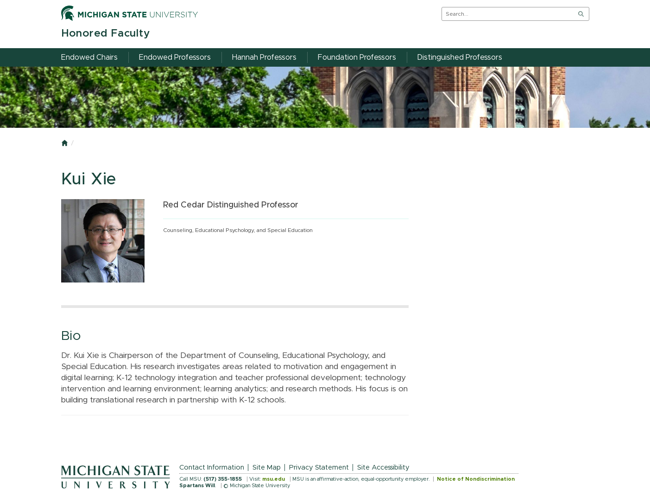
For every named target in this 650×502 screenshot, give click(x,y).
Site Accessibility (383, 467)
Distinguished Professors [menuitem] (459, 57)
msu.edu (273, 479)
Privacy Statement (319, 467)
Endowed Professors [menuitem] (175, 57)
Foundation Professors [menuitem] (357, 57)
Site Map (266, 467)
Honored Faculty (105, 33)
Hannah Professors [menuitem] (264, 57)
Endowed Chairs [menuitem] (89, 57)
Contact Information (211, 467)
